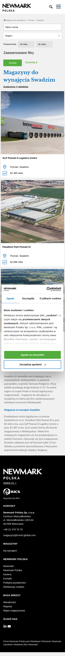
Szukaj (12, 62)
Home (4, 20)
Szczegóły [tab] (28, 298)
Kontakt (7, 578)
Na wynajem (10, 550)
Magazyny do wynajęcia (15, 20)
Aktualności (9, 602)
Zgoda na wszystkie (32, 354)
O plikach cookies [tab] (50, 298)
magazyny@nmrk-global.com (19, 535)
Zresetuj (30, 62)
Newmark (8, 566)
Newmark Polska (12, 570)
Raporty (7, 606)
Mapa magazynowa (14, 610)
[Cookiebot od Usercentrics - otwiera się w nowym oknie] (46, 289)
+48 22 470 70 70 (13, 529)
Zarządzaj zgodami (33, 364)
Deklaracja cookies (13, 586)
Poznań (31, 20)
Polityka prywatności (14, 582)
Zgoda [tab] (10, 298)
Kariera (7, 574)
